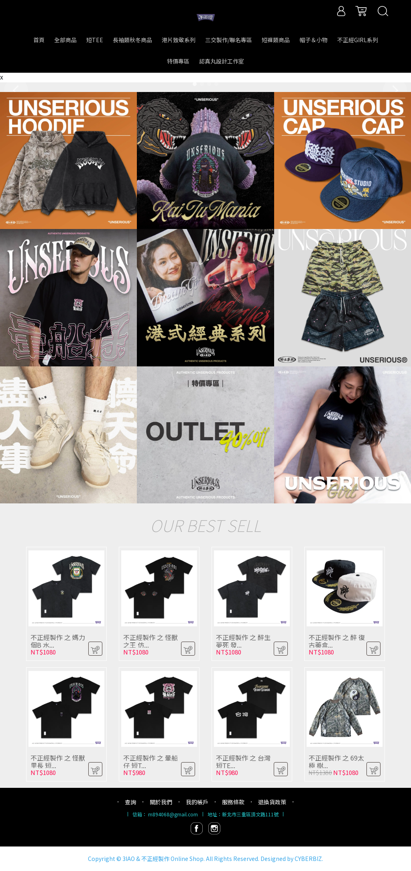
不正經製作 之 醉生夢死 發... (243, 641)
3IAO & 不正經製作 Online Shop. (163, 859)
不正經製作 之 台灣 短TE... (243, 761)
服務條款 (233, 802)
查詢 (130, 802)
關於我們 (161, 802)
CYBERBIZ (308, 859)
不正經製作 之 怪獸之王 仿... (150, 641)
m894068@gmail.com (173, 814)
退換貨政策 (272, 802)
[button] (195, 84)
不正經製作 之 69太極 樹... (336, 761)
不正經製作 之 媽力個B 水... (58, 641)
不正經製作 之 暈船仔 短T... (150, 761)
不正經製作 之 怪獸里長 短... (58, 761)
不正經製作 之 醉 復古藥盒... (337, 641)
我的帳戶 (197, 802)
